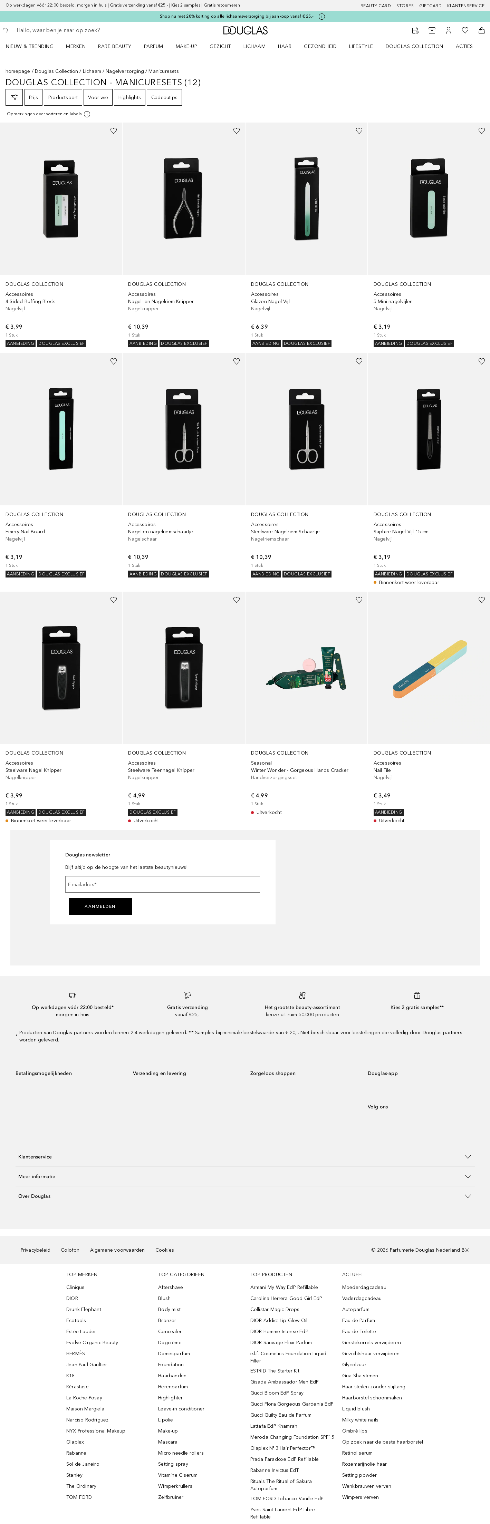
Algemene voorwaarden (117, 1250)
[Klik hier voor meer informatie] (322, 16)
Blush (164, 1298)
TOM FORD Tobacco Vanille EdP (287, 1499)
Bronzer (167, 1320)
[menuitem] (34, 46)
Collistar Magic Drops (275, 1309)
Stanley (74, 1475)
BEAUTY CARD (376, 5)
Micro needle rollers (181, 1453)
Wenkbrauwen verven (367, 1486)
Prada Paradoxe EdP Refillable (284, 1459)
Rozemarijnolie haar (364, 1464)
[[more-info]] (49, 114)
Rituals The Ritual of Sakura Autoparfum (281, 1485)
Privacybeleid (36, 1250)
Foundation (171, 1365)
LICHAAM (254, 46)
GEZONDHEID (320, 46)
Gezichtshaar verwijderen (371, 1354)
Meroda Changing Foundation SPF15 (292, 1437)
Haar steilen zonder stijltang (374, 1387)
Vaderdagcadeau (362, 1298)
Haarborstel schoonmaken (372, 1398)
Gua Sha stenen (360, 1376)
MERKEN (76, 46)
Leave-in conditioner (181, 1409)
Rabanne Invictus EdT (274, 1470)
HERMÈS (75, 1354)
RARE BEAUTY (115, 46)
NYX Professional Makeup (96, 1431)
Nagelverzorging (125, 71)
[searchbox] (67, 30)
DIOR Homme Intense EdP (279, 1331)
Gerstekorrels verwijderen (371, 1343)
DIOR (72, 1298)
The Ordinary (81, 1486)
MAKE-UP (187, 46)
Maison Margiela (85, 1409)
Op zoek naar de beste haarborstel (382, 1442)
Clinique (75, 1287)
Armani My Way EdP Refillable (284, 1287)
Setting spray (173, 1464)
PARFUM (153, 46)
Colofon (70, 1250)
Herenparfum (173, 1387)
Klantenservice (465, 5)
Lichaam (92, 71)
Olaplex (75, 1442)
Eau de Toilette (359, 1331)
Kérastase (77, 1387)
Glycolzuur (354, 1365)
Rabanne (76, 1453)
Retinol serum (357, 1453)
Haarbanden (172, 1376)
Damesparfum (174, 1354)
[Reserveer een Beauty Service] (415, 30)
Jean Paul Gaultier (86, 1365)
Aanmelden (100, 906)
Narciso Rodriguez (87, 1420)
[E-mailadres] (162, 884)
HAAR (284, 46)
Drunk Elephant (83, 1309)
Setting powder (359, 1475)
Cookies (164, 1250)
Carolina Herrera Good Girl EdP (286, 1298)
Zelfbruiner (170, 1497)
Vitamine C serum (178, 1475)
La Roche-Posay (84, 1398)
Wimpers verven (360, 1497)
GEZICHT (220, 46)
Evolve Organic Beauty (92, 1343)
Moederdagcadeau (364, 1287)
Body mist (169, 1309)
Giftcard (430, 5)
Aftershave (170, 1287)
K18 (70, 1376)
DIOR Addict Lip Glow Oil (279, 1320)
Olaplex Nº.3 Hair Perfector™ (283, 1448)
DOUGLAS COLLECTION (414, 46)
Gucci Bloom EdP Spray (277, 1393)
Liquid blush (356, 1409)
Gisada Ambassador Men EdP (284, 1382)
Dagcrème (170, 1343)
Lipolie (165, 1420)
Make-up (168, 1431)
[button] (245, 1156)
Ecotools (76, 1320)
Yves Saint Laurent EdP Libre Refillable (282, 1513)
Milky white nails (360, 1420)
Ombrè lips (354, 1431)
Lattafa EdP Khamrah (274, 1426)
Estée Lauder (81, 1331)
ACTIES (464, 46)
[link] (61, 235)
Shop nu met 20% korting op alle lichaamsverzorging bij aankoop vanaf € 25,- (237, 16)
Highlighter (170, 1398)
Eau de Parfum (358, 1320)
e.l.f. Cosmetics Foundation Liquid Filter (288, 1357)
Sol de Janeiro (82, 1464)
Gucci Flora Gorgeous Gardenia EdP (292, 1404)
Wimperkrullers (175, 1486)
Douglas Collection (56, 71)
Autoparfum (355, 1309)
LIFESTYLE (361, 46)
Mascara (167, 1442)
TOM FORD (79, 1497)
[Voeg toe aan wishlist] (113, 131)
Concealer (170, 1331)
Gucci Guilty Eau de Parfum (281, 1415)
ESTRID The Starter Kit (274, 1371)
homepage (18, 71)
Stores (405, 5)
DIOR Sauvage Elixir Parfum (281, 1343)
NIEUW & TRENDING (30, 46)
